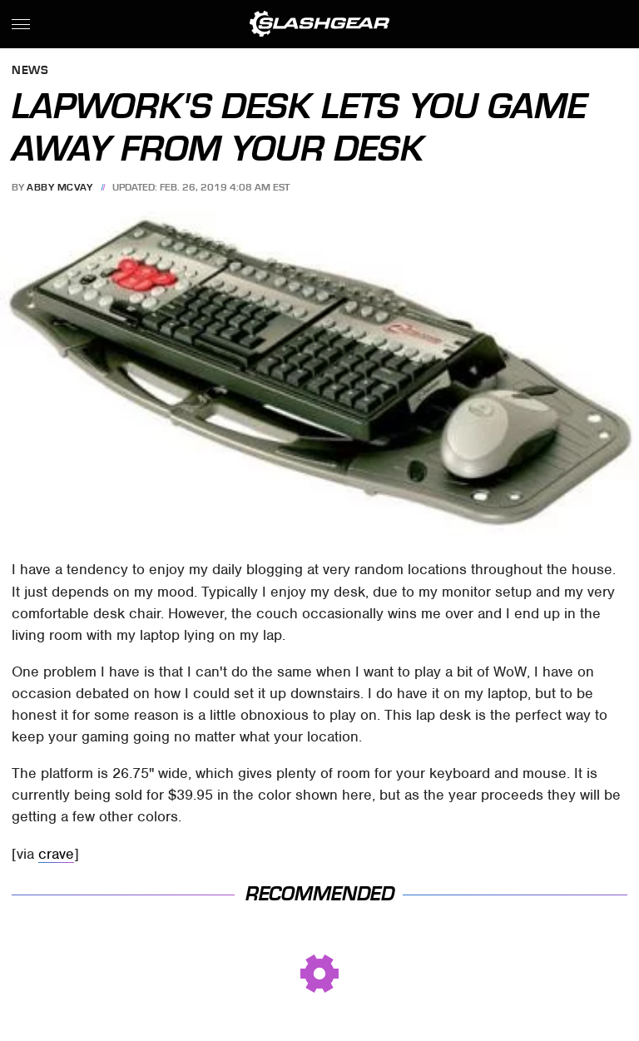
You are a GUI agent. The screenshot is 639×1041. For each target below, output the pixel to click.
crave (56, 854)
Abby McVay (59, 187)
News (30, 71)
